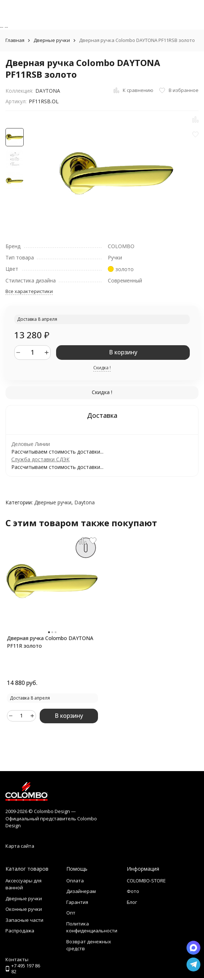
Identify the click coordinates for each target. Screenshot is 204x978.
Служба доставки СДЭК (40, 459)
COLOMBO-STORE (146, 880)
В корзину (123, 352)
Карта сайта (19, 846)
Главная (14, 40)
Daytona (84, 502)
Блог (132, 902)
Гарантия (77, 902)
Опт (70, 912)
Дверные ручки (52, 40)
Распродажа (19, 930)
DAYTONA (47, 90)
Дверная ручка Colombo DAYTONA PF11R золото (50, 642)
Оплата (75, 880)
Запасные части (24, 920)
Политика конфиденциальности (91, 927)
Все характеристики (29, 291)
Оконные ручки (23, 909)
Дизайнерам (81, 891)
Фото (133, 891)
